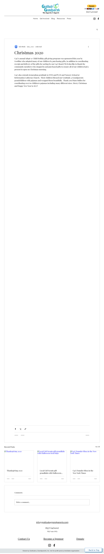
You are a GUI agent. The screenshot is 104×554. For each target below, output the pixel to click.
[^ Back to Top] (93, 550)
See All (97, 447)
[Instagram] (94, 18)
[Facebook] (98, 18)
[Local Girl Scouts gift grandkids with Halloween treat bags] (52, 458)
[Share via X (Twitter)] (20, 429)
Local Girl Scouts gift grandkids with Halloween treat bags (50, 471)
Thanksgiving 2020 (14, 470)
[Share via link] (25, 429)
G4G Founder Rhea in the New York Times (83, 471)
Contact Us (24, 538)
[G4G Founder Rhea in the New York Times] (85, 458)
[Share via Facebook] (15, 429)
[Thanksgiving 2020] (19, 458)
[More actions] (88, 46)
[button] (91, 7)
